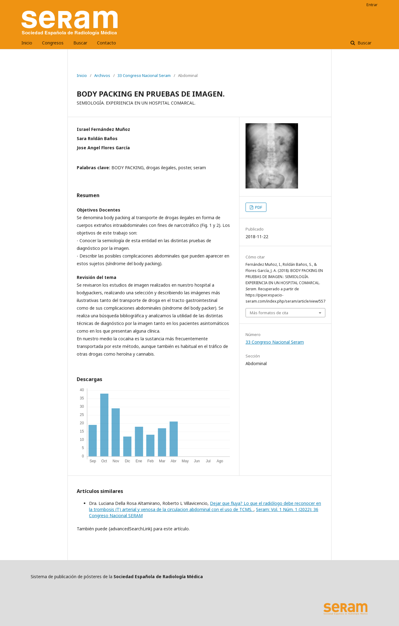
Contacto (106, 43)
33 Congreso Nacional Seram (144, 75)
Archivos (102, 75)
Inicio (26, 43)
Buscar (80, 43)
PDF (258, 207)
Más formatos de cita (269, 312)
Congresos (53, 43)
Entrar (372, 4)
